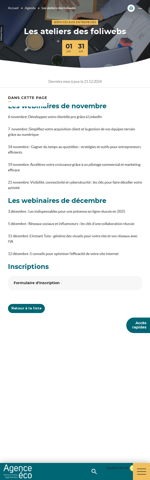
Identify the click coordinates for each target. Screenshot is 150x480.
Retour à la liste (26, 308)
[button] (131, 8)
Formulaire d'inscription (37, 283)
